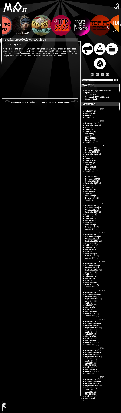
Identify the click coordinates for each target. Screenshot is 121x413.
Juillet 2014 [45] (91, 361)
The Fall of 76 (90, 95)
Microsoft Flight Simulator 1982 (98, 91)
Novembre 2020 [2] (92, 179)
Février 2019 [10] (92, 227)
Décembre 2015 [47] (93, 321)
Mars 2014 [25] (91, 369)
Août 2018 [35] (91, 243)
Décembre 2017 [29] (93, 264)
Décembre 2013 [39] (93, 379)
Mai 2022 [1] (90, 134)
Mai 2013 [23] (90, 394)
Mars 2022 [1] (90, 138)
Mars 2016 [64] (91, 311)
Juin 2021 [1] (90, 161)
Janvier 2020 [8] (91, 200)
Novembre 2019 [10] (93, 208)
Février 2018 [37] (92, 256)
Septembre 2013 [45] (93, 386)
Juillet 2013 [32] (91, 390)
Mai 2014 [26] (90, 365)
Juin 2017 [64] (91, 276)
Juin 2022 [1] (90, 132)
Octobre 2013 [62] (92, 383)
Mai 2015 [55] (90, 336)
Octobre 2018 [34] (92, 239)
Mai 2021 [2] (90, 163)
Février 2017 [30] (92, 285)
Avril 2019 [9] (90, 223)
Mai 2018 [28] (90, 249)
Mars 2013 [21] (91, 398)
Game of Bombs (91, 99)
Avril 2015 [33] (91, 338)
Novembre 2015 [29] (93, 323)
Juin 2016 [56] (91, 305)
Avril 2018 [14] (91, 252)
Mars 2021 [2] (90, 167)
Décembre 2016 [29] (93, 292)
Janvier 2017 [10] (92, 287)
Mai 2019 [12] (90, 220)
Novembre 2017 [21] (93, 266)
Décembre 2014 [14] (93, 350)
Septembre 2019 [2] (93, 212)
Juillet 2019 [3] (91, 216)
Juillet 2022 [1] (91, 129)
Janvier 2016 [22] (92, 316)
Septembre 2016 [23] (93, 299)
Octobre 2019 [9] (92, 210)
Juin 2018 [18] (91, 247)
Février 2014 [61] (92, 371)
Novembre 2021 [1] (92, 150)
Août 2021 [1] (90, 156)
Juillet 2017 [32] (91, 274)
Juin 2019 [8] (90, 218)
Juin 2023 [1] (90, 111)
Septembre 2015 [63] (93, 328)
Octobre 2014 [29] (92, 355)
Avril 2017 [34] (91, 280)
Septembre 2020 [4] (93, 183)
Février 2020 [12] (92, 198)
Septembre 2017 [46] (93, 270)
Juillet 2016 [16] (91, 303)
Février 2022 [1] (91, 140)
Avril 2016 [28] (91, 309)
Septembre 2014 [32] (93, 357)
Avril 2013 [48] (91, 396)
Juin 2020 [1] (90, 189)
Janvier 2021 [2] (91, 171)
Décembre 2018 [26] (93, 235)
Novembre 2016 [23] (93, 295)
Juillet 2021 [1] (91, 158)
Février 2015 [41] (92, 343)
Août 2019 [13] (91, 214)
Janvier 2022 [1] (91, 142)
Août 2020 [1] (90, 185)
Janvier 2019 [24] (92, 229)
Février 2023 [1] (91, 115)
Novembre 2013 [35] (93, 381)
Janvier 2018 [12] (92, 258)
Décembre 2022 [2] (92, 123)
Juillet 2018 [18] (91, 245)
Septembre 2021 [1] (93, 154)
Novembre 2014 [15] (93, 352)
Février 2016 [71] (92, 314)
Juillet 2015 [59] (91, 332)
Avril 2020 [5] (90, 194)
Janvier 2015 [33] (92, 345)
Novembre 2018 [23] (93, 237)
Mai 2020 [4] (90, 192)
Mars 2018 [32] (91, 254)
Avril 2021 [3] (90, 165)
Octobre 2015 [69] (92, 326)
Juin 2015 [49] (91, 334)
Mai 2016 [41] (90, 307)
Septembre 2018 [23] (93, 241)
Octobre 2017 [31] (92, 268)
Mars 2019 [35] (91, 225)
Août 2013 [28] (91, 388)
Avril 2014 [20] (91, 367)
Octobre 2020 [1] (92, 181)
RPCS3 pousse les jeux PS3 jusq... (20, 101)
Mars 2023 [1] (90, 113)
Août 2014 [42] (91, 359)
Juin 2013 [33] (91, 392)
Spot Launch (90, 93)
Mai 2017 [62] (90, 278)
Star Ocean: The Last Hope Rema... (59, 101)
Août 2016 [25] (91, 301)
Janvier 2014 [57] (92, 374)
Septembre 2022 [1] (93, 125)
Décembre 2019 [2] (92, 206)
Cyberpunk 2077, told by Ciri (97, 97)
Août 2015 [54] (91, 330)
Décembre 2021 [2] (92, 148)
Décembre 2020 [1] (92, 177)
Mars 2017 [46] (91, 283)
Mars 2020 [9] (90, 196)
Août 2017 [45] (91, 272)
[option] (60, 25)
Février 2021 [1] (91, 169)
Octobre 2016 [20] (92, 297)
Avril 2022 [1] (90, 136)
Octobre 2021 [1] (92, 152)
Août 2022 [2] (90, 127)
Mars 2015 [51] (91, 340)
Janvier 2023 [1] (91, 118)
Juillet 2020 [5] (91, 187)
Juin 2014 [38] (91, 363)
